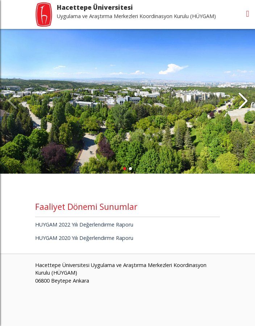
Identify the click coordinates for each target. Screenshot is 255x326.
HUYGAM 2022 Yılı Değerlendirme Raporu (84, 224)
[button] (243, 101)
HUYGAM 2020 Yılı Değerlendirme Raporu (84, 237)
